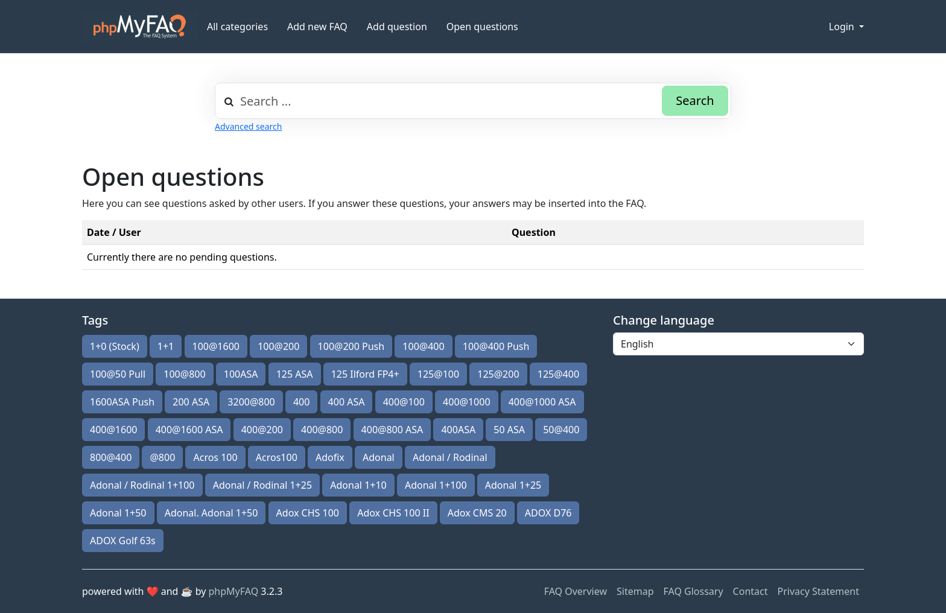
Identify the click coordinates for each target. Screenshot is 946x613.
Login (843, 26)
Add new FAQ (317, 26)
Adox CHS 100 (307, 512)
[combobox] (473, 101)
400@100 (404, 401)
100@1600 (216, 346)
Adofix (330, 457)
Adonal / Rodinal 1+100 (142, 485)
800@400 (111, 457)
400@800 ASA (392, 429)
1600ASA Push (122, 401)
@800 (162, 457)
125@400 (558, 374)
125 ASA (294, 374)
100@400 (423, 346)
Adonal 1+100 (436, 485)
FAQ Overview (575, 591)
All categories (237, 26)
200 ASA (191, 401)
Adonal (379, 457)
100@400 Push (496, 346)
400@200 (262, 429)
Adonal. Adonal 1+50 (211, 512)
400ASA (458, 429)
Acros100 (276, 457)
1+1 (165, 346)
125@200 (498, 374)
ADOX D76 (548, 512)
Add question (397, 26)
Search (695, 100)
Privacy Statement (818, 591)
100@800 (184, 374)
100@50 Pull (117, 374)
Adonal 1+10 (358, 485)
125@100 (438, 374)
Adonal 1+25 (513, 485)
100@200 (278, 346)
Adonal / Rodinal (450, 457)
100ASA (241, 374)
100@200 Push (351, 346)
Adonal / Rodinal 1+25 (262, 485)
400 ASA (346, 401)
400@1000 (466, 401)
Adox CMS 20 (477, 512)
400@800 (322, 429)
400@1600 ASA (189, 429)
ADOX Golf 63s (123, 540)
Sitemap (635, 591)
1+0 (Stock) (114, 346)
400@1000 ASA (542, 401)
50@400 (561, 429)
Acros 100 (215, 457)
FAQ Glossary (693, 591)
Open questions (482, 26)
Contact (750, 591)
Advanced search (248, 126)
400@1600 (113, 429)
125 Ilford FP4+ (365, 374)
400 (301, 401)
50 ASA (509, 429)
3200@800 (251, 401)
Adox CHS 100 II (393, 512)
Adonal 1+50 (118, 512)
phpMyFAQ (234, 591)
